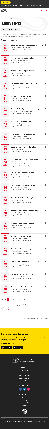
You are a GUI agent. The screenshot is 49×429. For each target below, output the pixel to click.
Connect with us (24, 385)
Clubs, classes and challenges (28, 19)
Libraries (18, 19)
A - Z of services (24, 398)
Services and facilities (10, 19)
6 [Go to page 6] (16, 300)
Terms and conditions (24, 402)
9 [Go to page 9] (24, 300)
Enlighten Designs (41, 421)
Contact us (24, 367)
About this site (24, 394)
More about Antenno (8, 343)
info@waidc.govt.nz (24, 373)
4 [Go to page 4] (10, 300)
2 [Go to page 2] (5, 300)
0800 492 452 (24, 370)
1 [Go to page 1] (2, 300)
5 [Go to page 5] (13, 300)
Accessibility (24, 400)
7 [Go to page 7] (19, 300)
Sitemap (24, 405)
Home (2, 19)
